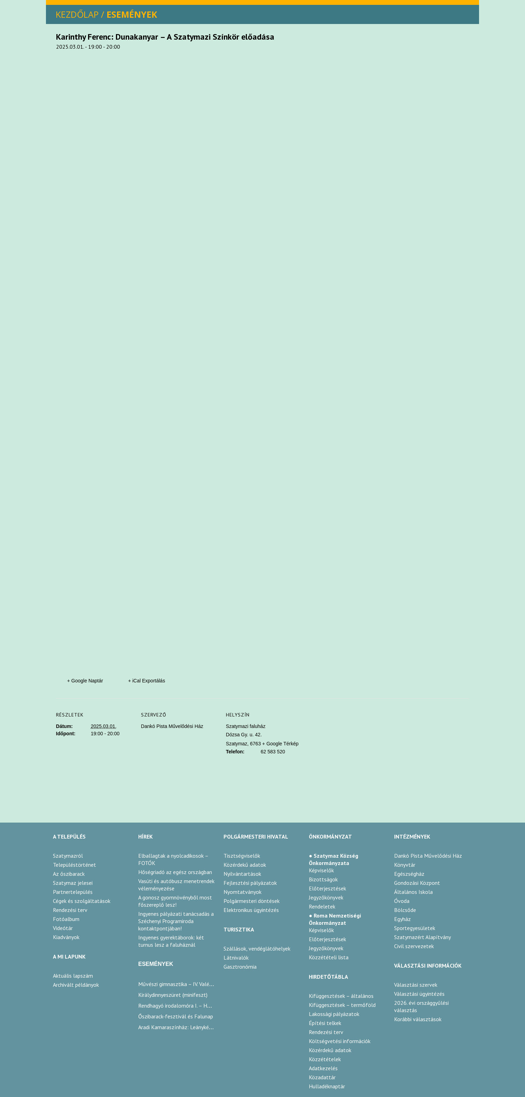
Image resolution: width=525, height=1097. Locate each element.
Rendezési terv (70, 909)
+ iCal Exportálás (146, 680)
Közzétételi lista (328, 957)
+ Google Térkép (280, 743)
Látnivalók (236, 957)
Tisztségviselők (242, 855)
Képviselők (321, 870)
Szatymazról (68, 855)
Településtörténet (74, 864)
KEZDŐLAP (77, 14)
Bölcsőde (405, 909)
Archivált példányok (76, 984)
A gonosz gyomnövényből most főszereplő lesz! (175, 901)
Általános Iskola (413, 891)
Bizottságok (323, 879)
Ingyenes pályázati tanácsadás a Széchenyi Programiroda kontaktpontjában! (176, 921)
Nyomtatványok (242, 891)
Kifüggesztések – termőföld (342, 1004)
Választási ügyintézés (419, 993)
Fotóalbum (66, 918)
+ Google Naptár (85, 680)
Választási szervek (415, 984)
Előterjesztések (327, 888)
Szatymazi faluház (246, 726)
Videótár (63, 927)
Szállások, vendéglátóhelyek (257, 948)
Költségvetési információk (339, 1041)
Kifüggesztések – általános (341, 995)
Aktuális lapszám (73, 975)
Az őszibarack (69, 873)
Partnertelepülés (73, 891)
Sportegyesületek (414, 927)
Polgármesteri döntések (252, 900)
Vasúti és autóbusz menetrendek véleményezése (176, 885)
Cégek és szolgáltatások (81, 900)
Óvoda (401, 900)
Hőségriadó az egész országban (175, 871)
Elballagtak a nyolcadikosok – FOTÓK (173, 859)
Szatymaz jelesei (73, 882)
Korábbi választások (417, 1019)
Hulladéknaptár (327, 1086)
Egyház (402, 918)
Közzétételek (325, 1059)
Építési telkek (325, 1022)
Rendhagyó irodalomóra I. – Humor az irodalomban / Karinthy (209, 1005)
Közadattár (322, 1077)
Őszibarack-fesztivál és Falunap (175, 1016)
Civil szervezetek (414, 946)
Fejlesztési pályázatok (250, 882)
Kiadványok (66, 937)
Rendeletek (322, 906)
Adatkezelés (323, 1068)
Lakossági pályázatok (334, 1013)
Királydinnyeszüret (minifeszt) (172, 994)
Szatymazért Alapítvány (422, 937)
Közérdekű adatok (245, 864)
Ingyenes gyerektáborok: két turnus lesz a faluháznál (171, 941)
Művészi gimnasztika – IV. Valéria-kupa (183, 983)
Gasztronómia (240, 966)
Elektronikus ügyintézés (251, 909)
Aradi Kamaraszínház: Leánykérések (179, 1027)
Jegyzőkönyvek (326, 897)
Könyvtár (404, 864)
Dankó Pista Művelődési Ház (172, 726)
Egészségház (409, 873)
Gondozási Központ (417, 882)
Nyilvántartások (242, 873)
